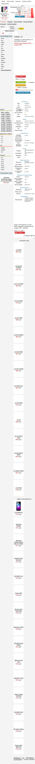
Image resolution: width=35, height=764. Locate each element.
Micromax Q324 (18, 627)
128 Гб (2, 165)
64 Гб (2, 163)
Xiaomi (2, 66)
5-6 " (1, 140)
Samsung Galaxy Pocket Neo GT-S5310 (18, 542)
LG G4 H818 (18, 403)
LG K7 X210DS (18, 284)
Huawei (2, 50)
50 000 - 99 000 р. (6, 131)
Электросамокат (12, 24)
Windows (2, 149)
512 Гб (2, 169)
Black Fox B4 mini (19, 661)
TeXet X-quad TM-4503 (19, 695)
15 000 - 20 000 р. (6, 124)
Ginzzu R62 (18, 593)
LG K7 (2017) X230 (19, 436)
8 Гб (1, 157)
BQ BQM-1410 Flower (18, 644)
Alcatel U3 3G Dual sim (18, 559)
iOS (1, 151)
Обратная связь (5, 3)
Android (2, 147)
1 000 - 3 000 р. (6, 114)
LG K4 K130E (18, 301)
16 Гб (2, 159)
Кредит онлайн (10, 1)
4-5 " (1, 138)
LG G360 (18, 250)
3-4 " (1, 136)
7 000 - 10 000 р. (6, 120)
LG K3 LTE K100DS (18, 266)
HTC (1, 48)
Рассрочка (18, 1)
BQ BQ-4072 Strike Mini (18, 610)
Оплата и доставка (26, 1)
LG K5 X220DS (18, 335)
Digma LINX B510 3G (18, 746)
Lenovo (2, 54)
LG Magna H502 (19, 471)
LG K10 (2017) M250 (18, 453)
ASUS (2, 38)
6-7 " (1, 142)
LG (1, 52)
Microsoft (2, 58)
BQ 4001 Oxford (18, 729)
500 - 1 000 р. (5, 112)
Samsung (2, 62)
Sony (1, 64)
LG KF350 (19, 488)
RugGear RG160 (18, 525)
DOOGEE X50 (18, 712)
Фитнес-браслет (28, 21)
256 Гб (2, 167)
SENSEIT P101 (18, 678)
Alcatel (2, 42)
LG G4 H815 (18, 318)
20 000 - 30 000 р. (6, 126)
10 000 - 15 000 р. (6, 122)
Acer (1, 40)
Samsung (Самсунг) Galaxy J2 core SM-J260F (6, 179)
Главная (3, 1)
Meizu (2, 56)
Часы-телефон (18, 21)
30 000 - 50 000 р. (6, 128)
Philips (2, 60)
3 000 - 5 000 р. (6, 116)
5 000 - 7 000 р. (6, 118)
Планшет (10, 21)
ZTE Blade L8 (18, 512)
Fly (1, 46)
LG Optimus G (18, 386)
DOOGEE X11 (18, 576)
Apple (2, 44)
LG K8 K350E (18, 352)
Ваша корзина (9, 30)
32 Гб (2, 161)
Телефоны (3, 21)
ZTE (1, 68)
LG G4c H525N (18, 369)
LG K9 (18, 420)
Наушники (3, 24)
